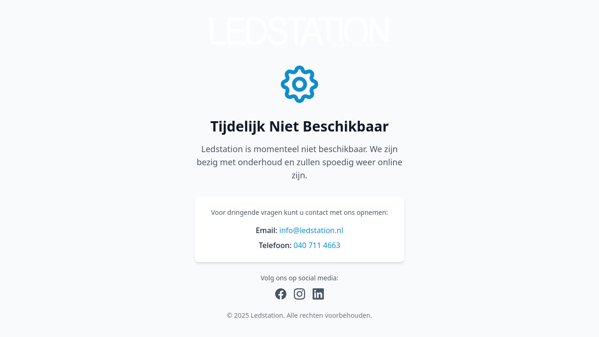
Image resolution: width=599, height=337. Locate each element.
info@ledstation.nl (311, 230)
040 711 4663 (316, 245)
